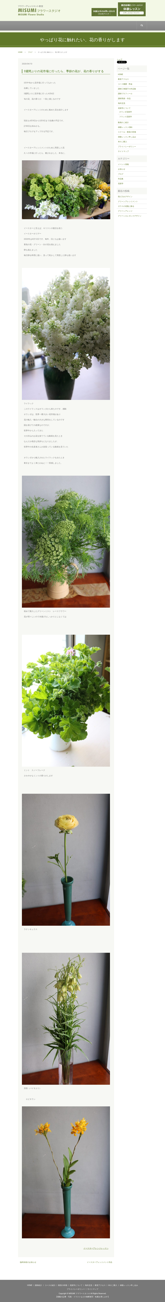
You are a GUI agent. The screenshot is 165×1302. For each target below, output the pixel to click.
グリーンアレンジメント (128, 201)
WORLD (85, 25)
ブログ (30, 52)
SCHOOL (70, 25)
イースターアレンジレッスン (96, 1248)
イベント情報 (123, 164)
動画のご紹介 (123, 122)
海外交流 (121, 103)
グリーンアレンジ (125, 211)
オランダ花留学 (125, 112)
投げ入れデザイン (125, 196)
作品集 (120, 179)
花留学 (120, 183)
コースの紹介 (50, 1285)
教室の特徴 (62, 1285)
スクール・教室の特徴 (127, 132)
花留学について (124, 108)
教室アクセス (123, 79)
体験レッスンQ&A (125, 127)
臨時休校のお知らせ (28, 1262)
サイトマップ (123, 151)
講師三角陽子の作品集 (127, 89)
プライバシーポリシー (127, 146)
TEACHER (40, 25)
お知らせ (121, 169)
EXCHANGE (114, 25)
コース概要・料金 (125, 84)
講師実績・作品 (124, 98)
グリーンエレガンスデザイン (129, 216)
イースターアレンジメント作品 (99, 1262)
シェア (119, 59)
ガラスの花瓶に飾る (126, 206)
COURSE (55, 25)
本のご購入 (122, 142)
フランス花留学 (125, 117)
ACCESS (129, 25)
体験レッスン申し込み (127, 137)
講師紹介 (38, 1285)
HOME (25, 25)
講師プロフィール (125, 94)
